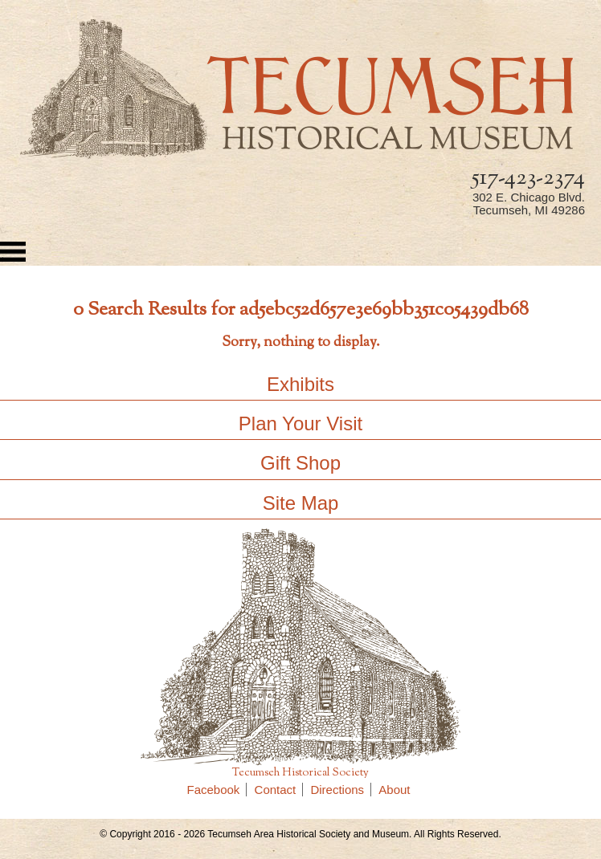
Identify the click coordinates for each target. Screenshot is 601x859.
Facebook (217, 789)
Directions (340, 789)
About (394, 789)
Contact (279, 789)
